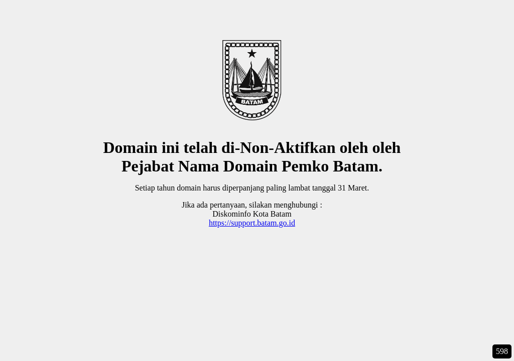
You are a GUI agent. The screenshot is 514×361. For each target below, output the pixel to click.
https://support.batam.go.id (252, 223)
